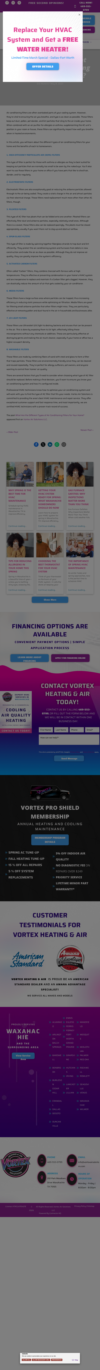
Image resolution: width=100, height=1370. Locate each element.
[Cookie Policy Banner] (50, 1357)
